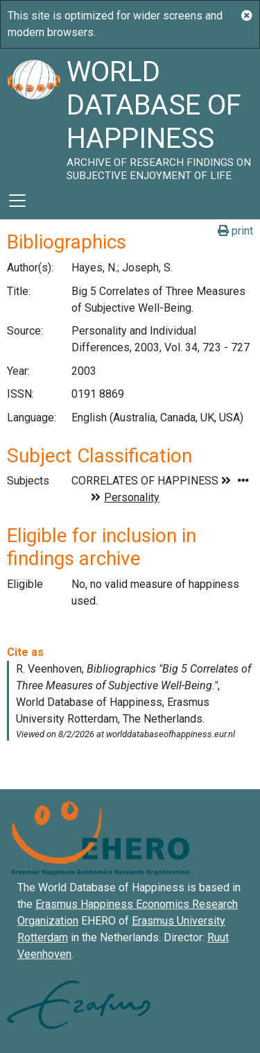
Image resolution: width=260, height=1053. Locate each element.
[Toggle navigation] (17, 200)
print (235, 230)
